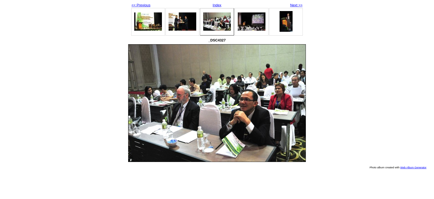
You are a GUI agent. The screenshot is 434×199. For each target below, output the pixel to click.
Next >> (296, 5)
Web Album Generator (413, 167)
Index (217, 5)
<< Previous (140, 5)
